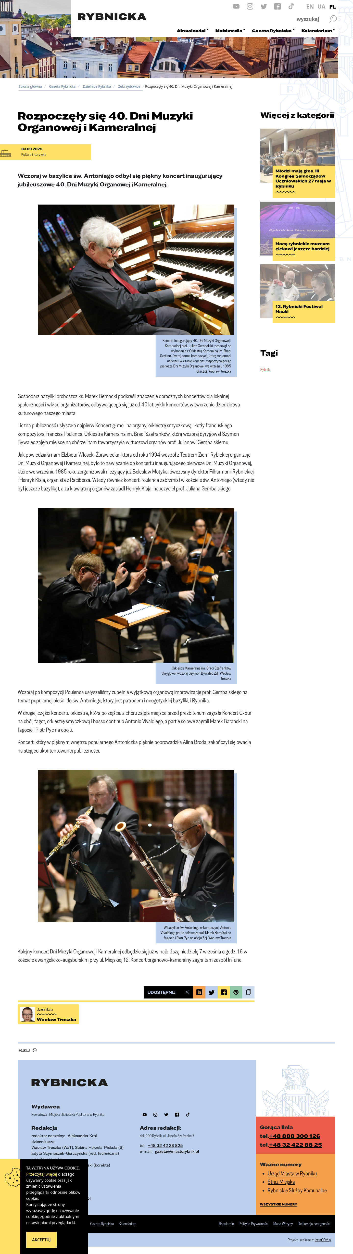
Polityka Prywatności (253, 1224)
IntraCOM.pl (323, 1239)
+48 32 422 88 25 (295, 1145)
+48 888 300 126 (294, 1136)
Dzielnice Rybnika (97, 86)
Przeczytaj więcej (41, 1174)
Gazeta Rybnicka (62, 86)
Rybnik (265, 369)
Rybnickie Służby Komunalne (297, 1190)
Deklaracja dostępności (314, 1224)
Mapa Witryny (283, 1224)
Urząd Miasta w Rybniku (292, 1173)
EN (310, 6)
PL (332, 6)
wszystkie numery (278, 1204)
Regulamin (226, 1224)
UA (321, 6)
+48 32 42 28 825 (165, 1145)
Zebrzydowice (129, 86)
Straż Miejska (281, 1181)
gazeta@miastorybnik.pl (177, 1151)
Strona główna (30, 86)
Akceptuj (41, 1239)
